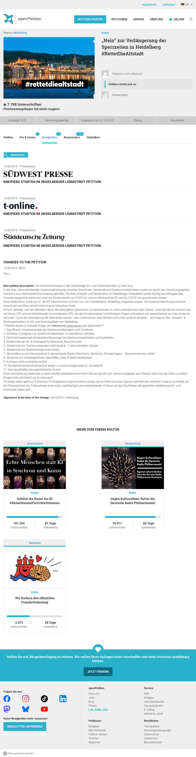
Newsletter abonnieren (24, 726)
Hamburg (35, 543)
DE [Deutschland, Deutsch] (185, 4)
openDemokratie (154, 701)
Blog (91, 701)
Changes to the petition (24, 262)
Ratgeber (94, 726)
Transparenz (151, 726)
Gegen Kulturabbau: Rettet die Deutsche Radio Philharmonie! (132, 501)
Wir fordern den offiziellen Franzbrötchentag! (34, 600)
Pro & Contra (28, 135)
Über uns (94, 693)
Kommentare (72, 135)
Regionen (94, 742)
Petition (8, 137)
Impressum (151, 738)
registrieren (149, 4)
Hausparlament (153, 705)
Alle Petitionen (97, 730)
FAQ (146, 693)
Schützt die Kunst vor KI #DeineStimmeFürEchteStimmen (34, 501)
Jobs (92, 697)
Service (138, 19)
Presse (93, 705)
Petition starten (90, 19)
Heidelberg (20, 32)
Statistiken (93, 137)
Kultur (105, 33)
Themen (94, 738)
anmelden (169, 4)
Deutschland (34, 443)
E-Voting (149, 709)
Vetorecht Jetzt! (153, 713)
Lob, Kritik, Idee (98, 709)
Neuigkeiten (49, 135)
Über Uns (156, 19)
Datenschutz (151, 734)
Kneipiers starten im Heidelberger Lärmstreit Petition (52, 182)
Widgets (149, 697)
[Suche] (191, 19)
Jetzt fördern (98, 671)
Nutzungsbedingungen (158, 730)
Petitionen (119, 19)
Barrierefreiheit (153, 742)
